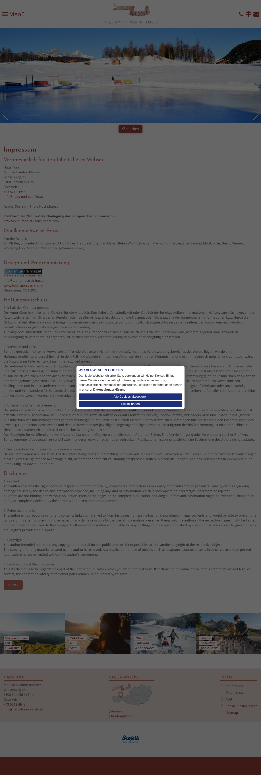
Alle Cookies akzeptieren (130, 396)
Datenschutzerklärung (109, 389)
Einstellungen (130, 404)
